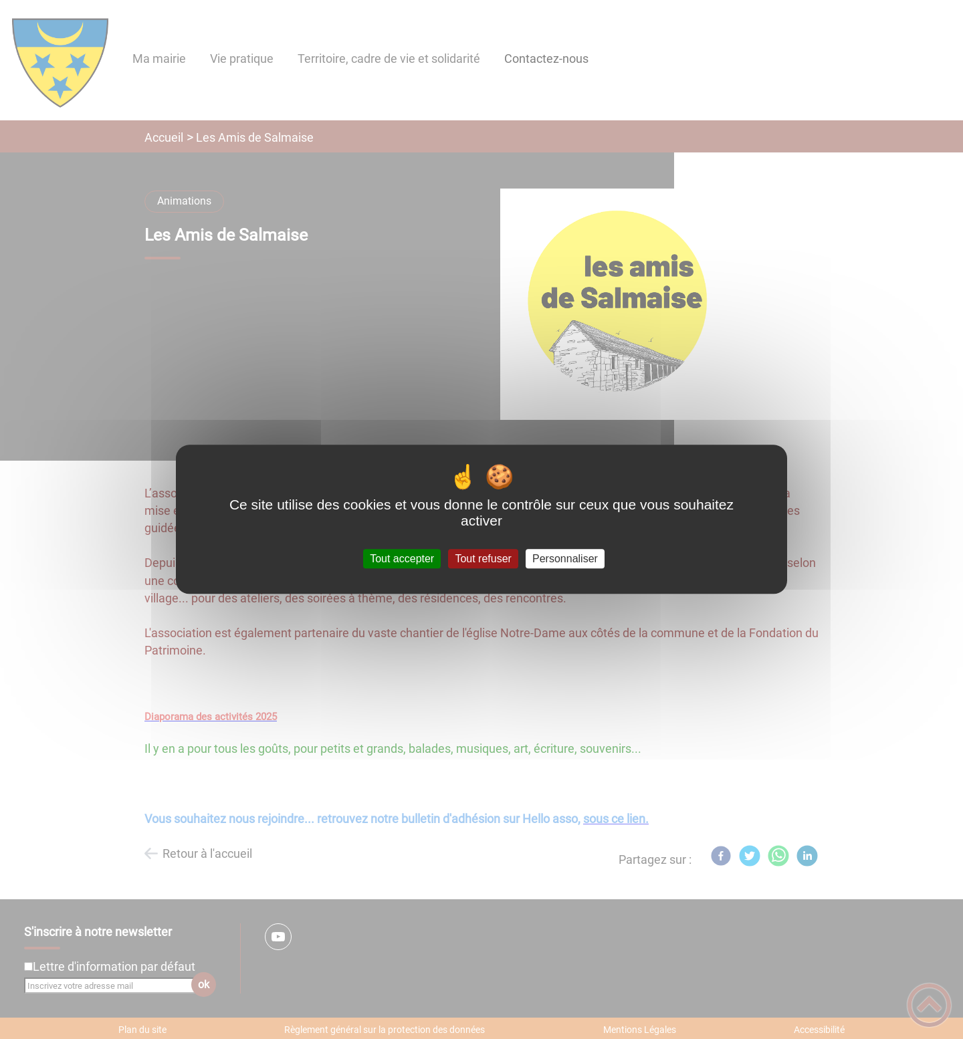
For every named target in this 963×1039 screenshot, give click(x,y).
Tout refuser (483, 558)
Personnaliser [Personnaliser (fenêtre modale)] (565, 558)
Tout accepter (402, 558)
